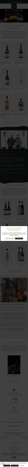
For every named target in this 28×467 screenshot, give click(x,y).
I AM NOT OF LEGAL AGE (10, 238)
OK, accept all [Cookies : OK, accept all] (7, 465)
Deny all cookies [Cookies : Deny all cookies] (14, 465)
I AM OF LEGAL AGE (19, 238)
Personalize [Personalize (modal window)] (22, 465)
